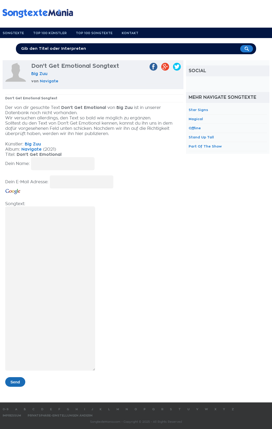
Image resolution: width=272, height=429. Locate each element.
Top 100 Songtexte (94, 33)
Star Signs (198, 110)
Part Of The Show (205, 146)
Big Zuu (39, 74)
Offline (195, 128)
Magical (196, 119)
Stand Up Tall (201, 137)
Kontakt (130, 33)
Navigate (49, 81)
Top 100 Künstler (50, 33)
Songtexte (13, 33)
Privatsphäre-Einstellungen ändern (60, 415)
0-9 (6, 409)
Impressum (12, 415)
